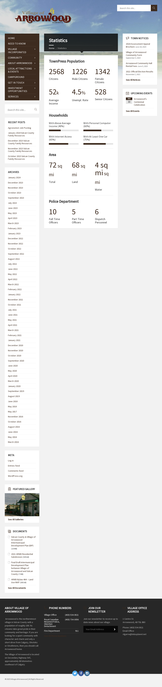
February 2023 (15, 228)
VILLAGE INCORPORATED (17, 50)
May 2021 (12, 319)
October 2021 (14, 304)
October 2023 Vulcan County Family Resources (21, 157)
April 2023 (12, 218)
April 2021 (12, 325)
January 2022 (14, 294)
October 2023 (14, 192)
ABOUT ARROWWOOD (20, 63)
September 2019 (16, 391)
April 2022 (12, 279)
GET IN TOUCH (16, 82)
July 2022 (12, 263)
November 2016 (15, 416)
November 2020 (15, 350)
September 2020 (16, 360)
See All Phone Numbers (55, 636)
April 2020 (12, 375)
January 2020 (14, 386)
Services (13, 96)
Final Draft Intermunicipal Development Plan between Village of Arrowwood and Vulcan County (22, 568)
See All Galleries (15, 519)
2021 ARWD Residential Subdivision (22, 555)
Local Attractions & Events (20, 70)
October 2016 (14, 421)
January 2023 (14, 233)
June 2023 (13, 208)
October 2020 (14, 355)
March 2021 (13, 330)
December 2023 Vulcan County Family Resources (20, 142)
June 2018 (13, 401)
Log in (11, 460)
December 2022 (15, 238)
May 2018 (12, 406)
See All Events (132, 111)
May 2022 (12, 274)
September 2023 (16, 197)
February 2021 (15, 335)
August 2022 (14, 258)
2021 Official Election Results (139, 71)
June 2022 (13, 269)
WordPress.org (15, 475)
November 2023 (15, 187)
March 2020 (13, 381)
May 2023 (12, 213)
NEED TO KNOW (17, 43)
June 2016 (13, 431)
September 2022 (16, 253)
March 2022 (13, 284)
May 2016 (12, 437)
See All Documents (17, 588)
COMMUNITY (15, 57)
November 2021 (15, 299)
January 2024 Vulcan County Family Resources (21, 134)
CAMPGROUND (16, 77)
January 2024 (14, 177)
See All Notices (133, 79)
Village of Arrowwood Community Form (136, 53)
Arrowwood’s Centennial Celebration (140, 101)
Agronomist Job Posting (19, 127)
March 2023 (13, 223)
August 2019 (14, 396)
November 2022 (15, 243)
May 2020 (12, 370)
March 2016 (13, 442)
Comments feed (15, 470)
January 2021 (14, 340)
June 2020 (13, 365)
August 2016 (14, 426)
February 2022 (15, 289)
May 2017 (12, 411)
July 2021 (12, 309)
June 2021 (13, 314)
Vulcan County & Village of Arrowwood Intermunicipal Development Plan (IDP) (23, 541)
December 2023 (15, 182)
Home (51, 48)
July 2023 (12, 202)
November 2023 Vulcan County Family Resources (20, 150)
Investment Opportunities (17, 89)
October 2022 (14, 248)
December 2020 (15, 345)
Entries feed (14, 465)
